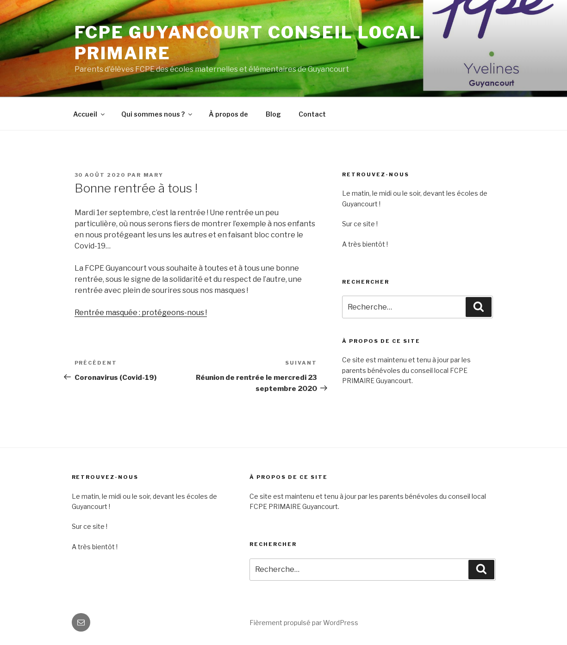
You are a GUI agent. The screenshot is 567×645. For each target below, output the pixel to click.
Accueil (89, 114)
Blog (273, 114)
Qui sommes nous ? (157, 114)
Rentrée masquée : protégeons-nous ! (141, 312)
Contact (312, 114)
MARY (153, 175)
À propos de (228, 114)
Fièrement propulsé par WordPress (303, 622)
